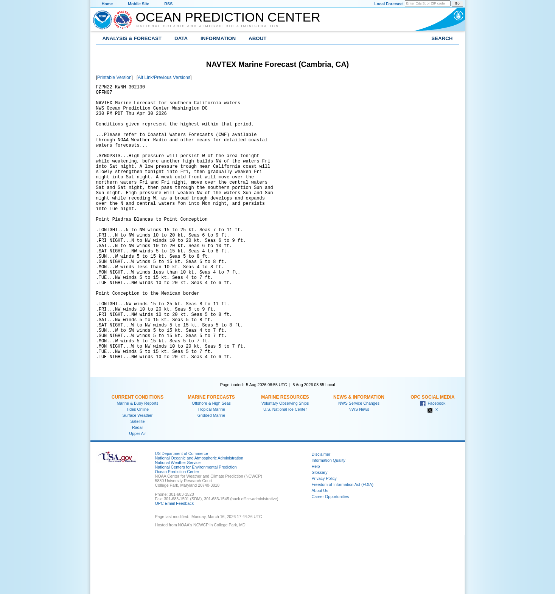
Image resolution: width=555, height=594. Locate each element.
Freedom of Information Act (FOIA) (342, 543)
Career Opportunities (330, 555)
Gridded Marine (211, 474)
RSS (168, 4)
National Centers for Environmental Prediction (196, 526)
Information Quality (328, 519)
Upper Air (137, 492)
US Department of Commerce (181, 512)
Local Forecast (388, 4)
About (257, 38)
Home (107, 4)
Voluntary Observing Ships (285, 462)
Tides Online (137, 468)
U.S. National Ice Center (285, 468)
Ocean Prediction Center (228, 17)
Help (316, 525)
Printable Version (114, 77)
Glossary (320, 531)
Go (457, 3)
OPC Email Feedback (174, 562)
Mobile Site (138, 4)
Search (441, 38)
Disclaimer (321, 513)
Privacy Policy (324, 537)
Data (181, 38)
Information (218, 38)
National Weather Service (178, 521)
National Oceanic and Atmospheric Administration (208, 26)
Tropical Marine (211, 468)
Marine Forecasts (211, 456)
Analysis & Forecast (132, 38)
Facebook (433, 462)
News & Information (358, 456)
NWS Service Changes (358, 462)
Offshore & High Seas (211, 462)
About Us (320, 549)
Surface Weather (138, 474)
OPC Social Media (432, 456)
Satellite (138, 480)
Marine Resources (285, 456)
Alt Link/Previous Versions (164, 77)
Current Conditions (137, 456)
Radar (137, 486)
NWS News (358, 468)
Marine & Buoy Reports (137, 462)
